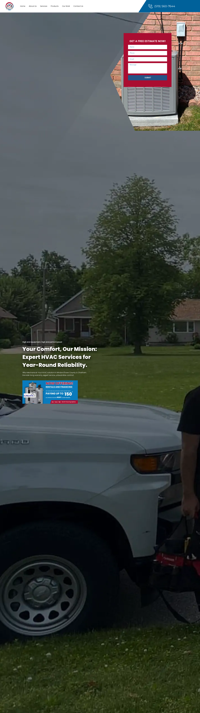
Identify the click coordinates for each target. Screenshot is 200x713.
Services (43, 6)
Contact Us (78, 6)
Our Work (66, 6)
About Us (33, 6)
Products (55, 6)
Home (22, 6)
